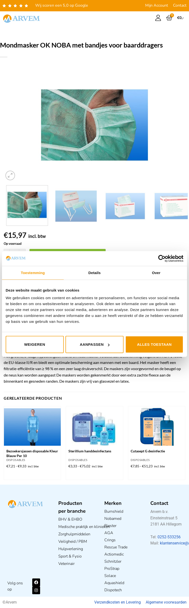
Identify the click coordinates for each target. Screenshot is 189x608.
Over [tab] (156, 272)
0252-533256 (169, 537)
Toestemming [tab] (33, 272)
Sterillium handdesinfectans (89, 451)
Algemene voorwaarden (166, 602)
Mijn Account (156, 5)
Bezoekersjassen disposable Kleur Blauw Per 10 (32, 453)
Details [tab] (94, 272)
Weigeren (34, 344)
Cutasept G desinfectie (148, 451)
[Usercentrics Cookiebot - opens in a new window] (161, 258)
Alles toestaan (154, 344)
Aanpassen (95, 344)
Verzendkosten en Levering (117, 602)
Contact (180, 5)
